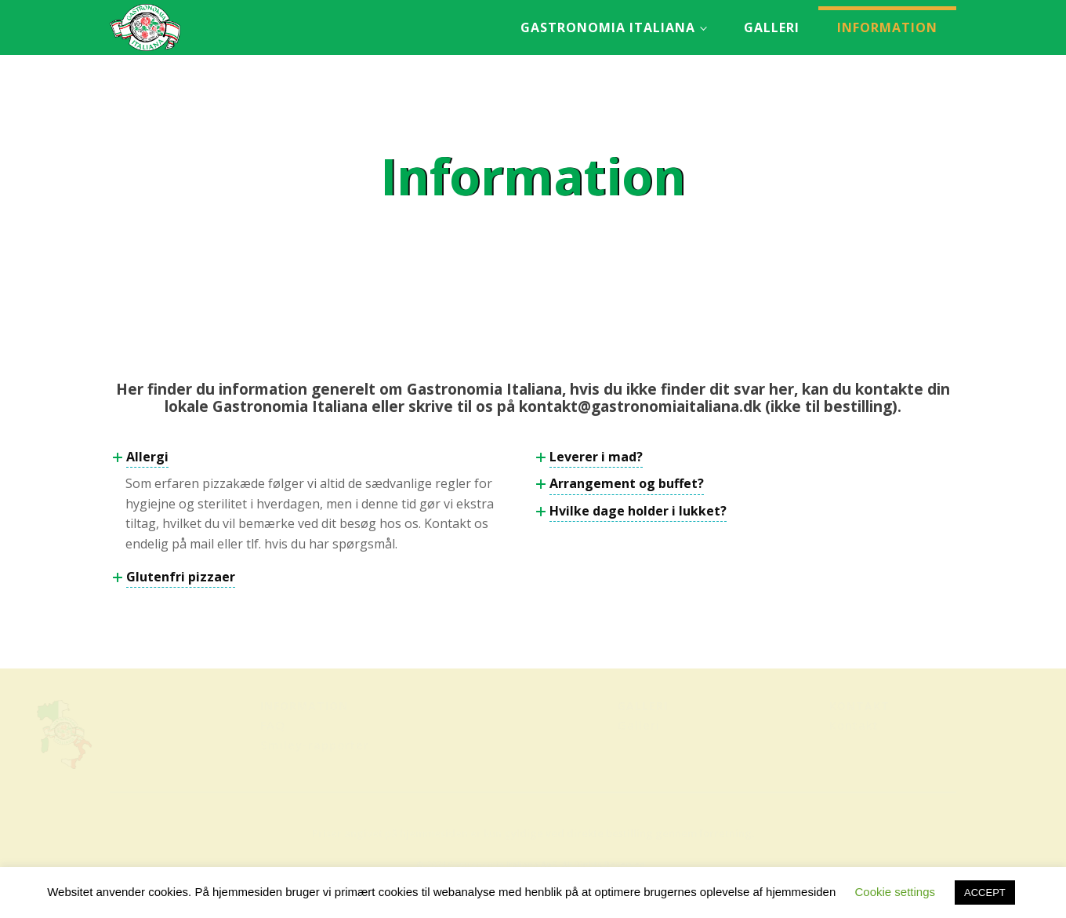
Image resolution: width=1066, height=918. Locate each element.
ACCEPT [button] (985, 892)
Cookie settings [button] (894, 891)
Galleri (772, 27)
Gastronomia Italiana (607, 27)
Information (887, 27)
